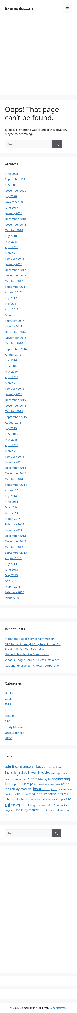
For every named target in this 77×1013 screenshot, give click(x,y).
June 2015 (11, 434)
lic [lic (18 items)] (18, 794)
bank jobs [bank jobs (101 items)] (16, 772)
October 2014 (14, 479)
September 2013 (16, 552)
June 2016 (11, 366)
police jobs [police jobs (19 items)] (55, 794)
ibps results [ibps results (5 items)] (55, 784)
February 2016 (14, 388)
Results (9, 716)
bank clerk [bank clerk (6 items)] (57, 767)
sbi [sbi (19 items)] (45, 799)
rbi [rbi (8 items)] (12, 799)
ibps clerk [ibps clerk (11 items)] (18, 784)
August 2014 (13, 490)
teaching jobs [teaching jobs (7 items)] (47, 810)
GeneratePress (58, 1007)
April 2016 (11, 377)
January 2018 (13, 264)
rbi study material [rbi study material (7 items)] (33, 799)
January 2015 (13, 462)
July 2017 (11, 298)
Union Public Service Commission (27, 654)
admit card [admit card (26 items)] (13, 766)
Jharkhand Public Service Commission (30, 639)
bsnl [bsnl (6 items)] (53, 773)
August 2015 (13, 422)
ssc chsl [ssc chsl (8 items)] (46, 805)
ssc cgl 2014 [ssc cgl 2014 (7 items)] (36, 805)
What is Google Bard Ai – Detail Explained (32, 660)
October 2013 (14, 547)
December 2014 (15, 468)
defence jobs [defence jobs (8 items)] (44, 779)
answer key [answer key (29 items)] (32, 766)
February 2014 (14, 524)
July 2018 (11, 236)
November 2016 (15, 338)
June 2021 (11, 185)
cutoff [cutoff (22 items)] (32, 779)
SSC (7, 721)
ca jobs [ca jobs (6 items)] (59, 773)
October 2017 (14, 281)
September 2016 (16, 349)
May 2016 (11, 371)
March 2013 (13, 586)
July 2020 (11, 196)
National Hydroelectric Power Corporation (33, 665)
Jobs (8, 710)
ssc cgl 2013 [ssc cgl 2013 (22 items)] (20, 805)
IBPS (8, 704)
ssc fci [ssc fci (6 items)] (53, 805)
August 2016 (13, 355)
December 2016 (15, 332)
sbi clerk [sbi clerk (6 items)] (51, 799)
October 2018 (14, 230)
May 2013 (11, 575)
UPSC (8, 738)
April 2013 (11, 581)
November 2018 (15, 224)
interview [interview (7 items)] (62, 789)
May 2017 (11, 304)
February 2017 (14, 321)
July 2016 (11, 360)
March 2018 (13, 253)
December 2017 (15, 270)
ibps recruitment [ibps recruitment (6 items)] (41, 784)
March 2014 (13, 519)
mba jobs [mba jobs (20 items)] (35, 794)
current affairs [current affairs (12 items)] (18, 779)
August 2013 (13, 558)
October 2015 (14, 411)
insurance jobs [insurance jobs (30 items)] (45, 788)
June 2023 (11, 174)
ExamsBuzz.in (19, 8)
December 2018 (15, 219)
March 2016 (13, 383)
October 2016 (14, 343)
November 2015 (15, 405)
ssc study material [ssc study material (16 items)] (28, 810)
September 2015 (16, 417)
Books (9, 693)
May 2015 (11, 439)
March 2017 (13, 315)
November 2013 (15, 541)
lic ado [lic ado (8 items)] (24, 794)
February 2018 (14, 258)
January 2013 (13, 598)
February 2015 (14, 456)
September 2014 (16, 485)
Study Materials (15, 727)
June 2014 (11, 502)
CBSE (8, 699)
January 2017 (13, 326)
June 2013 (11, 569)
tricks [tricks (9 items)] (58, 810)
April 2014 (11, 513)
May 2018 (11, 241)
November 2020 (15, 190)
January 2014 (13, 530)
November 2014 (15, 473)
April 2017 (11, 309)
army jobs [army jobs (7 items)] (47, 767)
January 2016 (13, 394)
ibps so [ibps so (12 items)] (64, 784)
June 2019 (11, 207)
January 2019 (13, 213)
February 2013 (14, 592)
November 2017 (15, 275)
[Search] (57, 144)
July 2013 (11, 564)
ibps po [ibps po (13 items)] (29, 784)
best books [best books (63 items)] (39, 773)
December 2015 (15, 400)
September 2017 (16, 287)
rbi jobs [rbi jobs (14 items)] (19, 799)
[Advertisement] (38, 56)
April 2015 (11, 445)
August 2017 (13, 292)
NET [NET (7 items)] (45, 794)
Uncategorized (14, 733)
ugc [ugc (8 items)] (63, 810)
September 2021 (16, 179)
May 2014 (11, 507)
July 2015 (11, 428)
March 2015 (13, 451)
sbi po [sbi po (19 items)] (60, 799)
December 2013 (15, 536)
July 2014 (11, 496)
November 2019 (15, 202)
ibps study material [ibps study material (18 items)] (18, 789)
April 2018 (11, 247)
